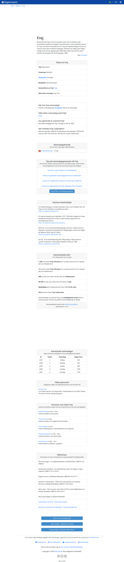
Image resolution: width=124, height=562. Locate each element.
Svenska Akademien (70, 507)
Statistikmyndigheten (71, 304)
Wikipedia (84, 55)
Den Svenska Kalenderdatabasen (71, 547)
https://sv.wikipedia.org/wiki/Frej (48, 211)
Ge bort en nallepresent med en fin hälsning (62, 181)
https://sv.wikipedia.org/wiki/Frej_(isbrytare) (51, 223)
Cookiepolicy (40, 542)
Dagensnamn (10, 2)
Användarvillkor (54, 542)
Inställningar (83, 542)
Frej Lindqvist (43, 426)
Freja (55, 88)
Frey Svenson (43, 441)
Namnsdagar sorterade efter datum (62, 530)
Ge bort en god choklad (62, 170)
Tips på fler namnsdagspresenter (62, 191)
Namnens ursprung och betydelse (50, 507)
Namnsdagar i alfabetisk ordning (62, 524)
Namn (18, 6)
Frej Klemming (43, 411)
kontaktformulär (94, 537)
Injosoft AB (58, 551)
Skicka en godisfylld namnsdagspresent (62, 176)
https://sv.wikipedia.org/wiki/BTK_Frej (49, 234)
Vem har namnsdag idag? (62, 518)
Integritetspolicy (69, 542)
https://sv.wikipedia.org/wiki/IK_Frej (49, 244)
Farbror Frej (42, 389)
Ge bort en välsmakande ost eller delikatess (62, 186)
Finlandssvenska (47, 151)
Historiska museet (60, 502)
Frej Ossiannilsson (44, 434)
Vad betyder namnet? (45, 502)
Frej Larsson (42, 419)
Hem (12, 6)
